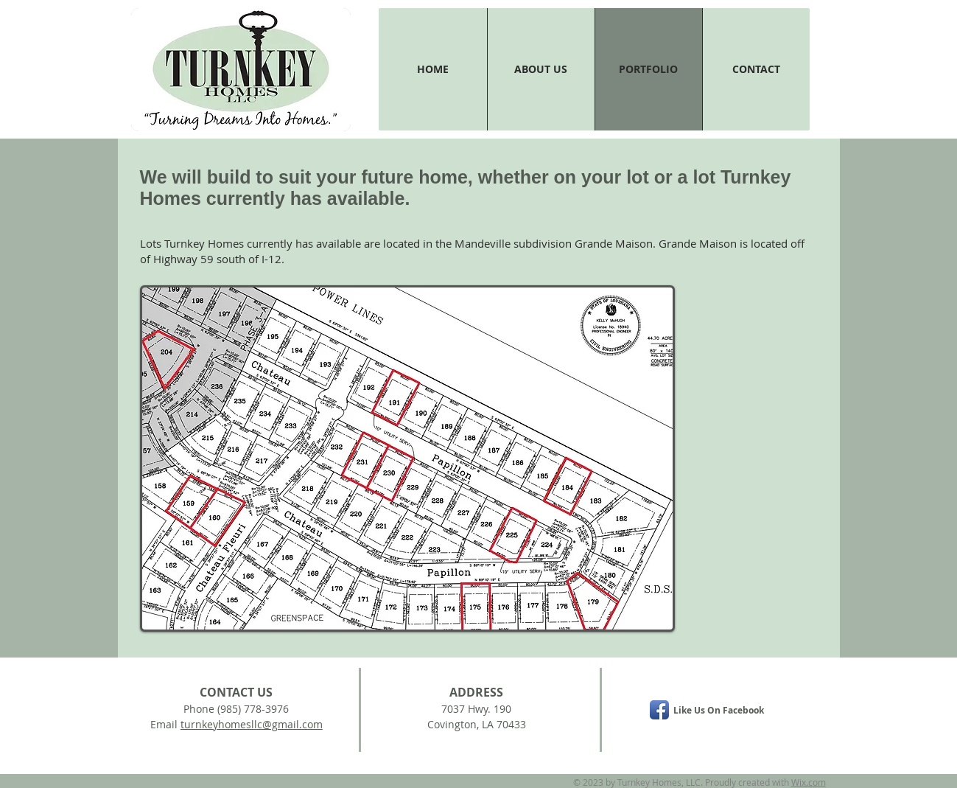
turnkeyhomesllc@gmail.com (251, 724)
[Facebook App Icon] (659, 709)
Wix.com (808, 782)
